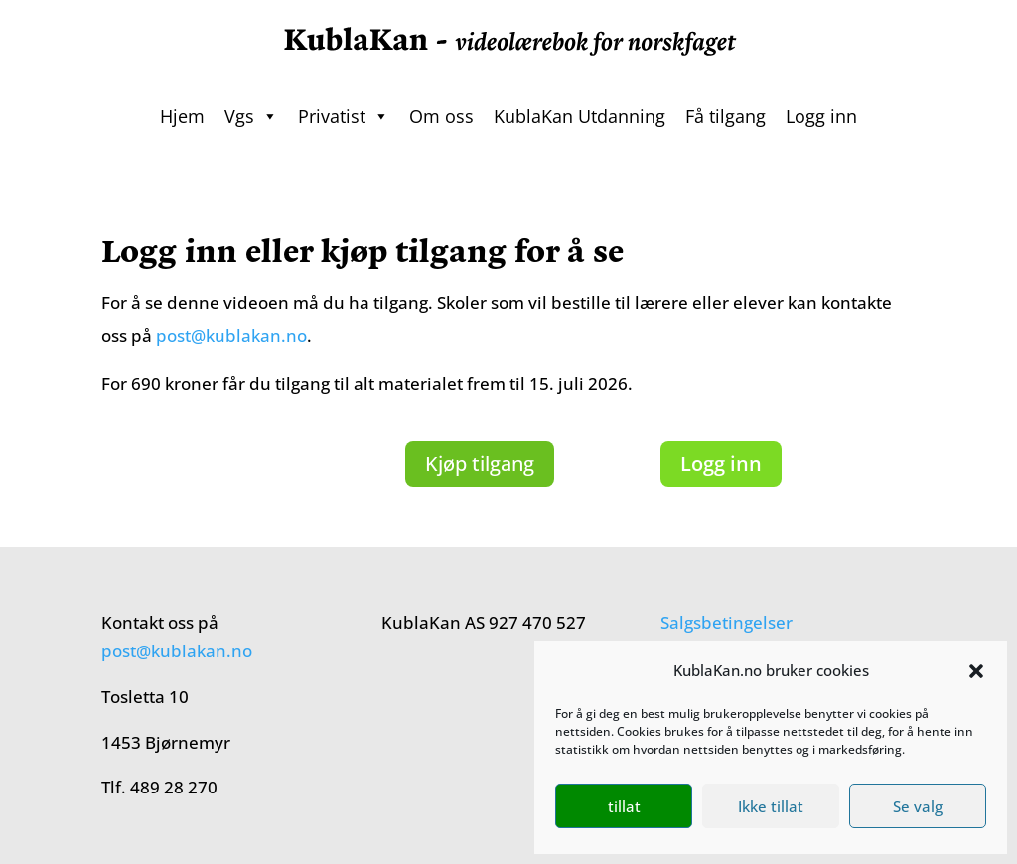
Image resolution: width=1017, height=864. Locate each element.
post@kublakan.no (231, 335)
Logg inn (821, 116)
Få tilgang (725, 116)
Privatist (343, 116)
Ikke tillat (770, 806)
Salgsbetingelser (726, 622)
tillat (624, 806)
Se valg (918, 806)
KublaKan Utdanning (579, 116)
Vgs (251, 116)
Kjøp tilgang (479, 463)
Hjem (182, 116)
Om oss (441, 116)
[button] (976, 671)
